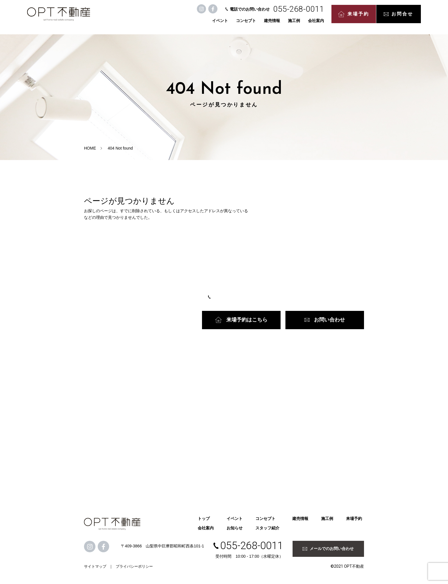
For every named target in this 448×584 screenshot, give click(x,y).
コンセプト (221, 23)
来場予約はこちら (241, 320)
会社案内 (291, 23)
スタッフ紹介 (267, 528)
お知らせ (235, 528)
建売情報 (247, 23)
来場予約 (328, 17)
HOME (90, 148)
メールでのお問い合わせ (328, 548)
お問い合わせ (325, 320)
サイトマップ (95, 566)
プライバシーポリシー (134, 566)
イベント (195, 23)
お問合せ (373, 17)
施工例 (269, 23)
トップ (204, 518)
